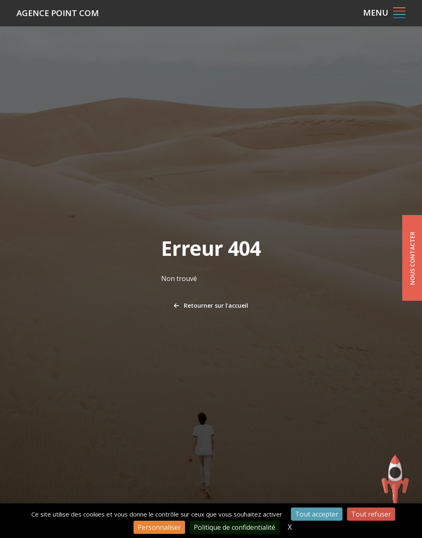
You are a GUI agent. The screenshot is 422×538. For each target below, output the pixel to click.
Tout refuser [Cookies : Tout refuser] (371, 514)
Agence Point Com (57, 13)
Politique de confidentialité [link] (234, 527)
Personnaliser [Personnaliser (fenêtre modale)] (159, 527)
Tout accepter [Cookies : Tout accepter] (316, 514)
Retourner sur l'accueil (211, 305)
